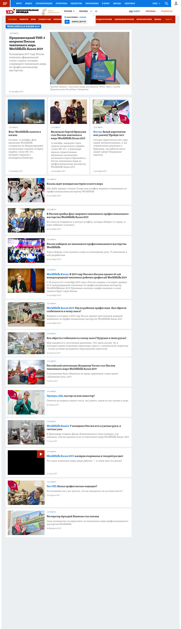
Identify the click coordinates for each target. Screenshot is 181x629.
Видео (28, 3)
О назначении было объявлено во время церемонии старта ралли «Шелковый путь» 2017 (82, 375)
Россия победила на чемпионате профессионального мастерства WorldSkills (87, 245)
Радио (136, 11)
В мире (106, 3)
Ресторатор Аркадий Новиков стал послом (73, 516)
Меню (3, 3)
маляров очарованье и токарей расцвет (85, 456)
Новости (24, 19)
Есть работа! (14, 33)
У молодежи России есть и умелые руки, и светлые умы (84, 427)
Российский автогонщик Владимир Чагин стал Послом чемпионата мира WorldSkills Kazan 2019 (81, 367)
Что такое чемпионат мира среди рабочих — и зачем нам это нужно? (84, 460)
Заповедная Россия (124, 19)
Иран (33, 19)
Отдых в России (104, 19)
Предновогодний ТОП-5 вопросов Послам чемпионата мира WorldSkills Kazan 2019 (27, 43)
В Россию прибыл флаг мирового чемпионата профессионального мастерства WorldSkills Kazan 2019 (88, 215)
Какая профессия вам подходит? (72, 486)
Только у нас (44, 19)
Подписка (167, 11)
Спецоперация (43, 3)
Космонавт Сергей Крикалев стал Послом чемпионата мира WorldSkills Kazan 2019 (68, 135)
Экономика (92, 3)
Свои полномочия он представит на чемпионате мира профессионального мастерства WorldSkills (87, 523)
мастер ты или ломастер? (71, 395)
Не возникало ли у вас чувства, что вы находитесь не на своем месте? (84, 491)
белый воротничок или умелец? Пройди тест (109, 133)
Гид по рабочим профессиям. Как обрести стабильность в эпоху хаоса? (86, 309)
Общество (76, 3)
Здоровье (130, 3)
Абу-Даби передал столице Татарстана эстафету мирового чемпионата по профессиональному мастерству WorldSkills (87, 190)
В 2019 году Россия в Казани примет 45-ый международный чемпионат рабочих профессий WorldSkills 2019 (87, 276)
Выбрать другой (79, 22)
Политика (61, 3)
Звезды (117, 3)
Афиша (157, 19)
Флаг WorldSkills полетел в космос (24, 133)
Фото (19, 3)
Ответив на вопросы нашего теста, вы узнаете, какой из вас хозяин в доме (87, 400)
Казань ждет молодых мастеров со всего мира (75, 183)
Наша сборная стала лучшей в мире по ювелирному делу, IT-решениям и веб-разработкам (87, 253)
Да (67, 22)
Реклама (150, 11)
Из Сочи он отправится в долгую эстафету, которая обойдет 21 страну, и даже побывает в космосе (86, 223)
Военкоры (59, 19)
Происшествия (144, 19)
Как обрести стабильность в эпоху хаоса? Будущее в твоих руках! (86, 338)
